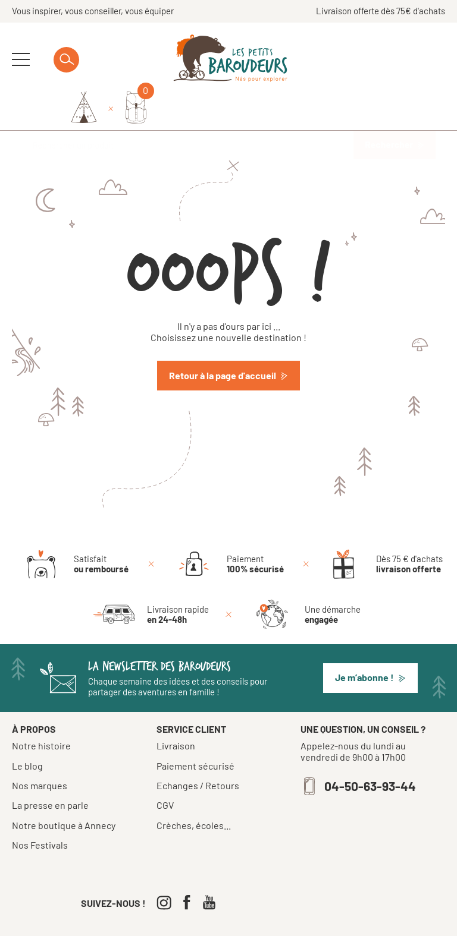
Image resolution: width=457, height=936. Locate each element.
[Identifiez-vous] (382, 60)
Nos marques (39, 752)
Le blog (27, 732)
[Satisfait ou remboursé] (74, 531)
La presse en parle (50, 772)
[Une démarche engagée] (306, 581)
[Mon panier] (434, 59)
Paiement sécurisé (195, 732)
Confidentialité (331, 922)
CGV (165, 772)
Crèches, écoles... (193, 792)
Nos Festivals (40, 812)
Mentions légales (263, 922)
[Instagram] (166, 869)
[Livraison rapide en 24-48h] (151, 581)
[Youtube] (212, 869)
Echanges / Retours (197, 752)
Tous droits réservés (184, 922)
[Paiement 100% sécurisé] (228, 531)
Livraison (175, 713)
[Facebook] (189, 869)
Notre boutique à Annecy (63, 792)
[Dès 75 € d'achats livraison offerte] (383, 531)
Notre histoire (41, 712)
